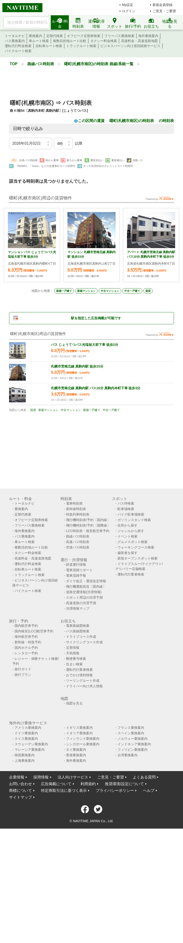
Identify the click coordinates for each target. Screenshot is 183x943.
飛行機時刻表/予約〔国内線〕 (88, 520)
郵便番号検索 (76, 659)
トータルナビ (15, 36)
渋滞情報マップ (77, 608)
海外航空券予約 (26, 637)
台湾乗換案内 (127, 755)
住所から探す (127, 525)
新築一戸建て (64, 290)
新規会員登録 (162, 5)
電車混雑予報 (76, 575)
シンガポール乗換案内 (82, 744)
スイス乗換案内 (26, 739)
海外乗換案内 (148, 36)
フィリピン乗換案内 (132, 749)
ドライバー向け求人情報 (84, 686)
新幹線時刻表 (76, 509)
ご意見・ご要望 (164, 11)
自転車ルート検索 (49, 46)
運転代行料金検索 (18, 46)
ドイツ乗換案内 (26, 733)
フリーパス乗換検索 (119, 36)
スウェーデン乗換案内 (31, 744)
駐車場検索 (125, 509)
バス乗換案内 (15, 41)
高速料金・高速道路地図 (139, 41)
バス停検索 (125, 503)
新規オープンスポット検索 (137, 558)
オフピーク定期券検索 (83, 36)
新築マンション (86, 290)
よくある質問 (144, 777)
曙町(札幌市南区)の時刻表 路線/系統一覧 (99, 64)
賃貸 (148, 290)
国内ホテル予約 (26, 648)
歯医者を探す (127, 553)
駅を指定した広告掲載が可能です (96, 318)
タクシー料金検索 (103, 41)
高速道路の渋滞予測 (81, 603)
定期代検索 (54, 36)
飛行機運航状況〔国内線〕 (86, 586)
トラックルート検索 (81, 46)
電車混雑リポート (79, 570)
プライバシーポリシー (115, 790)
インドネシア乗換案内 (134, 744)
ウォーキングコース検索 (135, 547)
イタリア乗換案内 (79, 733)
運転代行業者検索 (130, 574)
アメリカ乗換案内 (28, 728)
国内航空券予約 (26, 626)
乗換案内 (35, 36)
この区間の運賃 (91, 121)
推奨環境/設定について (124, 784)
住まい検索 (74, 664)
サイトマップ (20, 797)
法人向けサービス (73, 777)
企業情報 (16, 777)
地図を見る (74, 703)
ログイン (128, 11)
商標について (20, 790)
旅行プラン (23, 675)
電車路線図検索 (77, 626)
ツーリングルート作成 (82, 680)
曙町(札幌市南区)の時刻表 (131, 121)
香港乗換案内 (76, 755)
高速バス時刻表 (77, 542)
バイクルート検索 (18, 51)
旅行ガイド (23, 669)
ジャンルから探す (130, 531)
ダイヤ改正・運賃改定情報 (86, 581)
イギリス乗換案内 (79, 728)
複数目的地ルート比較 (69, 41)
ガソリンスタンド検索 (134, 520)
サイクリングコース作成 (84, 642)
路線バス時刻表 (40, 64)
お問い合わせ (20, 784)
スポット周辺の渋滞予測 (84, 597)
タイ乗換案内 (76, 749)
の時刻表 (166, 121)
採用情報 (41, 777)
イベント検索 (127, 536)
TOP (13, 64)
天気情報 (72, 653)
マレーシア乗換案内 (30, 749)
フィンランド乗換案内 (82, 739)
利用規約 (88, 784)
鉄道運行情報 (76, 564)
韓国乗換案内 (25, 755)
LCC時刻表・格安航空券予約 (87, 531)
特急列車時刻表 (77, 514)
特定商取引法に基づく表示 (64, 790)
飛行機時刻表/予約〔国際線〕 (88, 525)
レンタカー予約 (26, 653)
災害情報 (72, 648)
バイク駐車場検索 (130, 514)
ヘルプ (148, 790)
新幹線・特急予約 (28, 642)
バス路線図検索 (77, 631)
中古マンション (110, 290)
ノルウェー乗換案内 (132, 739)
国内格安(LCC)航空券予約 (34, 631)
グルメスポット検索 (132, 542)
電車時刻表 (74, 503)
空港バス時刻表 (77, 547)
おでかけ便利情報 (79, 675)
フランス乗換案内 (130, 728)
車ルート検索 (39, 41)
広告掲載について (56, 784)
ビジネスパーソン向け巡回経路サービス (130, 46)
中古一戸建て (132, 290)
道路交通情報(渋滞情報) (84, 592)
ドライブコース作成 (81, 637)
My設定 (127, 5)
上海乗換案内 (25, 760)
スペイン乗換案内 (130, 733)
